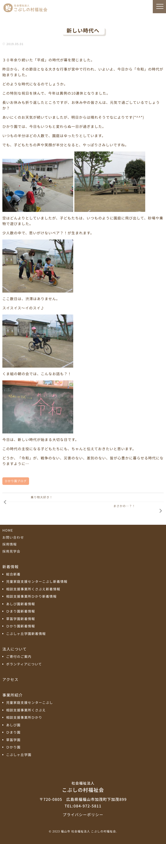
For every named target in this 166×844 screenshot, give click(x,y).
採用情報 (9, 544)
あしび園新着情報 (20, 604)
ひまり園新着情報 (20, 611)
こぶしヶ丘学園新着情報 (26, 634)
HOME (7, 530)
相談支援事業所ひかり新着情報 (31, 596)
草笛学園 (13, 740)
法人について (14, 648)
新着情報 (10, 566)
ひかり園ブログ (16, 481)
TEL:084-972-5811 (82, 805)
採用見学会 (11, 551)
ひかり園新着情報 (20, 626)
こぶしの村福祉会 (83, 787)
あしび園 (13, 725)
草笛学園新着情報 (20, 619)
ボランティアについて (24, 664)
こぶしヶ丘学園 (18, 755)
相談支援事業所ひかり (24, 717)
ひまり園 (13, 732)
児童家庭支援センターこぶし (29, 703)
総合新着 (13, 574)
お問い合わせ (13, 537)
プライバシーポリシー (83, 814)
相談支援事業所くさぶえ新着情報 (33, 589)
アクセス (10, 679)
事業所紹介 (12, 694)
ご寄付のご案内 (18, 657)
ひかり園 (13, 747)
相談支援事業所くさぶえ (26, 710)
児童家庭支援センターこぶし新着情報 (37, 581)
